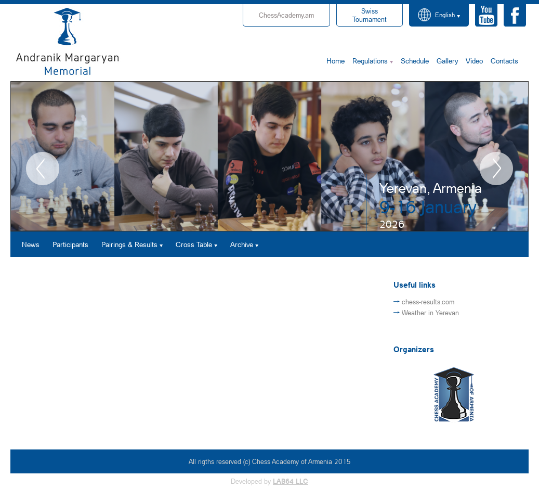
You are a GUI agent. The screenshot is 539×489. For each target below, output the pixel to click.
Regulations (370, 60)
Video (474, 60)
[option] (269, 156)
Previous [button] (42, 168)
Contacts (504, 60)
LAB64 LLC (290, 481)
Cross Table (194, 244)
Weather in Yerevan (430, 312)
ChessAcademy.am (286, 15)
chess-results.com (428, 302)
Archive (241, 244)
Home (335, 60)
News (31, 244)
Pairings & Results (129, 244)
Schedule (415, 60)
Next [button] (496, 168)
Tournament (369, 15)
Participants (70, 244)
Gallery (447, 60)
